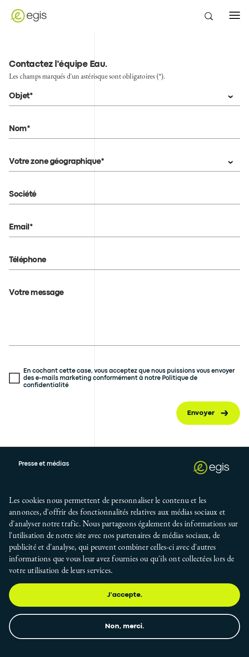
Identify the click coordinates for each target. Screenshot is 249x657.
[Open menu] (234, 15)
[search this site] (208, 16)
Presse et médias (43, 464)
